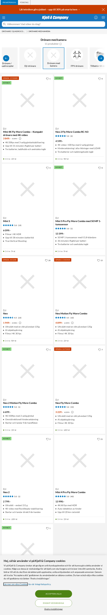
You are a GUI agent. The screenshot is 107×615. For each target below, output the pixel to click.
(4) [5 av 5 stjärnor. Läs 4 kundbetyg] (71, 136)
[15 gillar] (100, 260)
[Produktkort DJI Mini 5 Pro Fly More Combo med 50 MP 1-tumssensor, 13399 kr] (79, 189)
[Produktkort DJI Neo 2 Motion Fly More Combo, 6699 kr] (27, 371)
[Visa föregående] (6, 58)
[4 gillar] (48, 168)
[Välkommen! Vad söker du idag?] (55, 24)
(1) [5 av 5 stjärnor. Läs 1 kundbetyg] (71, 228)
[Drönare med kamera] (53, 58)
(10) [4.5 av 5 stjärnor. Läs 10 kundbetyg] (72, 318)
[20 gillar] (47, 260)
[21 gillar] (100, 439)
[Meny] (3, 17)
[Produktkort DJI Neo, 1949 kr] (27, 282)
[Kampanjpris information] (20, 138)
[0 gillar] (100, 78)
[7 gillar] (100, 349)
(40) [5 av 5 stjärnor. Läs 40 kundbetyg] (72, 496)
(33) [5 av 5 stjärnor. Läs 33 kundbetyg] (72, 407)
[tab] (9, 2)
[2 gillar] (48, 439)
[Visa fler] (101, 58)
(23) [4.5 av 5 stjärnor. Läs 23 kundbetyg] (19, 318)
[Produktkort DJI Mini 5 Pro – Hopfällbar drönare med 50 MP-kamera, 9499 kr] (27, 549)
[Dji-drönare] (30, 58)
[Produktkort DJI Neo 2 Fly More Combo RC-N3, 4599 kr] (79, 100)
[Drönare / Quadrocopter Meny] (27, 31)
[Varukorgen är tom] (103, 17)
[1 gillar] (48, 78)
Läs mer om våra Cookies (15, 584)
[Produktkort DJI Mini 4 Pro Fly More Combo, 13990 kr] (79, 460)
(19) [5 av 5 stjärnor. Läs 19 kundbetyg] (19, 225)
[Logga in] (96, 17)
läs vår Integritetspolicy (39, 584)
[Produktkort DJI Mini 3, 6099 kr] (27, 189)
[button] (60, 44)
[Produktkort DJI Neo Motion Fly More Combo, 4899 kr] (79, 282)
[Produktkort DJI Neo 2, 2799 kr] (27, 460)
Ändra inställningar (53, 609)
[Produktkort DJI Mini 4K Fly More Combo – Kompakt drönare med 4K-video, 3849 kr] (27, 100)
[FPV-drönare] (77, 58)
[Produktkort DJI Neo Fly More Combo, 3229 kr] (79, 371)
